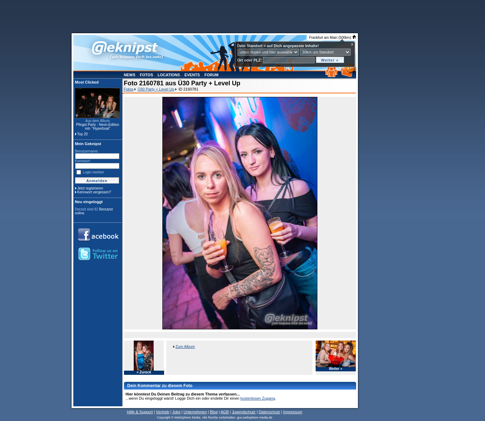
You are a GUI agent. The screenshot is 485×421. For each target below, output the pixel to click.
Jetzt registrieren (90, 188)
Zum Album (185, 346)
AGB (225, 412)
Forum (211, 75)
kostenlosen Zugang (257, 398)
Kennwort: (83, 161)
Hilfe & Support (140, 412)
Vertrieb (162, 412)
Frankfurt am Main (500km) (332, 38)
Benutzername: (87, 151)
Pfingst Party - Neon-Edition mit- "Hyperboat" (97, 126)
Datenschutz (269, 412)
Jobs (176, 412)
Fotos (146, 75)
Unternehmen (195, 412)
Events (192, 75)
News (129, 75)
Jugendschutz (244, 412)
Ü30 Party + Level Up (156, 89)
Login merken (93, 172)
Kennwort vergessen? (94, 192)
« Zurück (144, 372)
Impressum (292, 412)
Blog (214, 412)
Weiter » (336, 369)
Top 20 (82, 134)
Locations (168, 75)
